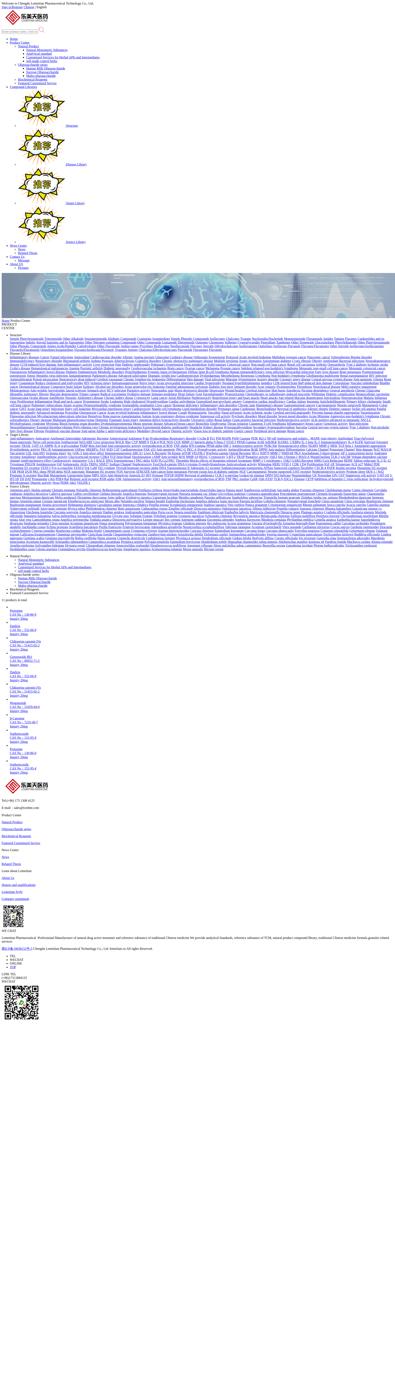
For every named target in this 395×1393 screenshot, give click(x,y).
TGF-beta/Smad (120, 457)
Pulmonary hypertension (167, 364)
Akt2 (72, 482)
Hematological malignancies (49, 368)
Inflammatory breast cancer (305, 423)
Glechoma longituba (39, 512)
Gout (198, 394)
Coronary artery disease (295, 379)
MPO (95, 475)
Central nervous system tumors (328, 427)
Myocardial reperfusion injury (111, 409)
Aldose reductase (364, 460)
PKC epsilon (240, 479)
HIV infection (378, 375)
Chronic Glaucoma (367, 390)
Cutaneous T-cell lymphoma (267, 423)
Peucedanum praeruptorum (297, 494)
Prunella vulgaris (288, 508)
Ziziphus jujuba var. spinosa (319, 497)
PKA (297, 453)
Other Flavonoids (108, 346)
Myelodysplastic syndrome (27, 423)
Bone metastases (350, 372)
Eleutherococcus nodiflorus (168, 545)
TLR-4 (154, 442)
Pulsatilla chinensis (88, 490)
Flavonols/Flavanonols (25, 350)
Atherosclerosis (124, 361)
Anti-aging (88, 431)
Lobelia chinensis (274, 501)
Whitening (318, 394)
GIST (22, 409)
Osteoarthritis (336, 364)
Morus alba (112, 501)
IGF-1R (329, 464)
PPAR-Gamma (247, 442)
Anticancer (42, 438)
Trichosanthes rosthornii (361, 545)
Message (24, 260)
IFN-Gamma (197, 446)
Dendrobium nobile (214, 541)
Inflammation (43, 401)
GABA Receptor (302, 460)
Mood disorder (267, 416)
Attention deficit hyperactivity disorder (164, 420)
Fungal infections (61, 357)
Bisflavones (161, 346)
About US (16, 264)
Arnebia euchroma (22, 545)
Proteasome (39, 479)
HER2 (276, 464)
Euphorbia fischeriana (180, 501)
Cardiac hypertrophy (207, 383)
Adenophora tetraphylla (166, 527)
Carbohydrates (86, 346)
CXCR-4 (320, 468)
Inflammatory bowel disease (46, 372)
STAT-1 (286, 464)
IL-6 (57, 446)
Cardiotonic (248, 409)
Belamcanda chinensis (275, 516)
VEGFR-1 (83, 482)
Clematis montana (63, 490)
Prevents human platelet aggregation (336, 412)
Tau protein (17, 453)
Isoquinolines (161, 338)
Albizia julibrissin (264, 508)
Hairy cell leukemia (78, 409)
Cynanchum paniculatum (305, 534)
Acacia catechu (356, 505)
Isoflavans (280, 346)
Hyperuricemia (234, 394)
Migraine (232, 379)
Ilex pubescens (216, 523)
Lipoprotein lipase (79, 475)
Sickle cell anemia (364, 409)
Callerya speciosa (60, 494)
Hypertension (247, 379)
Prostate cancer (230, 368)
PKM (20, 471)
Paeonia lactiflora (250, 501)
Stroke (105, 401)
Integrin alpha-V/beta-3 (209, 442)
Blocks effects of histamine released (213, 460)
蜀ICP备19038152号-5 (17, 948)
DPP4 (269, 475)
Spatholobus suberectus (247, 497)
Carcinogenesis (326, 405)
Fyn (54, 468)
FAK (147, 449)
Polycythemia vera (85, 427)
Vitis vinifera (235, 505)
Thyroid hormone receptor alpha (137, 468)
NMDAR (287, 453)
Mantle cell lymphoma (166, 409)
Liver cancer (163, 405)
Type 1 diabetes (359, 427)
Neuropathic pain (162, 390)
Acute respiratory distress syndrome (175, 416)
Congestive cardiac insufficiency (264, 401)
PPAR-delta (55, 471)
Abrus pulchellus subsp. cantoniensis (237, 545)
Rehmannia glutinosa (82, 505)
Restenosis (247, 375)
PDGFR (30, 464)
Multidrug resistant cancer (289, 357)
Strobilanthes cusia (22, 549)
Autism (146, 416)
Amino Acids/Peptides (61, 346)
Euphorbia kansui (348, 519)
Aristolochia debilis (190, 534)
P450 (235, 438)
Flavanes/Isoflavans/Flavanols (94, 350)
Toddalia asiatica (101, 519)
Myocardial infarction (299, 372)
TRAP (240, 457)
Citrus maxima (59, 523)
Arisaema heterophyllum (299, 523)
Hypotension (91, 401)
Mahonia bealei (92, 530)
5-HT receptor (302, 471)
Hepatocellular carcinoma (372, 394)
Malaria (368, 398)
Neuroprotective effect (292, 446)
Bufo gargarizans (129, 508)
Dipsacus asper (290, 512)
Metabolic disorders (111, 372)
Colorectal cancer (238, 364)
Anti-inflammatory (22, 438)
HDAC (203, 457)
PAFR (331, 468)
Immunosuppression (125, 383)
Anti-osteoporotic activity (124, 446)
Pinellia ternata (159, 505)
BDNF (348, 460)
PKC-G (181, 449)
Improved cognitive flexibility (294, 468)
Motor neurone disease (148, 423)
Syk (87, 468)
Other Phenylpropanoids (373, 342)
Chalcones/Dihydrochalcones (157, 350)
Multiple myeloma (226, 361)
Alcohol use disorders (109, 386)
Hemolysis (95, 416)
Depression (216, 390)
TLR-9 (278, 479)
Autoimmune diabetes (276, 361)
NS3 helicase (282, 475)
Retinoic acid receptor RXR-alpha (92, 479)
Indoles (30, 342)
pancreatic (78, 471)
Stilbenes (231, 342)
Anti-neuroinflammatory (177, 479)
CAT (117, 449)
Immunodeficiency (22, 361)
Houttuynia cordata (68, 530)
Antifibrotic (57, 398)
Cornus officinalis (286, 538)
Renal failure (222, 420)
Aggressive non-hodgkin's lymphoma (354, 416)
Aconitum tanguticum (84, 523)
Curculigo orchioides (355, 523)
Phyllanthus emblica (300, 519)
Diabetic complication (340, 394)
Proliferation (25, 401)
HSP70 (264, 453)
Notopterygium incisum (162, 494)
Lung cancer (159, 398)
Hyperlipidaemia (136, 372)
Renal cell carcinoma (301, 364)
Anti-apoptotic (362, 379)
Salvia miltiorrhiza (64, 516)
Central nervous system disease (332, 379)
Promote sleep (355, 471)
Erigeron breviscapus (136, 527)
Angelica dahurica (207, 501)
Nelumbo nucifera (132, 501)
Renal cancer (295, 431)
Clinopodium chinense (100, 545)
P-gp (146, 438)
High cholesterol (134, 401)
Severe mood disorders (293, 416)
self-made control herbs (41, 61)
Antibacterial (69, 442)
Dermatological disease (34, 386)
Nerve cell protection (46, 442)
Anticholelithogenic (333, 401)
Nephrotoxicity (201, 398)
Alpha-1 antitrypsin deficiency (116, 431)
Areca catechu (336, 505)
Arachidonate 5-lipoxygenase (320, 453)
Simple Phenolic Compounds (190, 338)
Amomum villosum (199, 545)
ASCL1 (288, 479)
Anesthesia (293, 390)
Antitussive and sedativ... (293, 438)
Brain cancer (175, 368)
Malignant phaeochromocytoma (73, 420)
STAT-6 (79, 468)
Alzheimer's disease (90, 398)
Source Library (52, 242)
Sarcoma (301, 427)
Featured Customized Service (37, 83)
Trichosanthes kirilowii (338, 534)
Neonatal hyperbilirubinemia (241, 383)
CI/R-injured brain (285, 383)
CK (314, 475)
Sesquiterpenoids (95, 338)
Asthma (96, 361)
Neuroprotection (352, 398)
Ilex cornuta (172, 519)
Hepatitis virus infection (52, 375)
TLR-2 (335, 457)
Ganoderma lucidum (299, 545)
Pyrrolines (146, 346)
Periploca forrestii (328, 516)
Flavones (196, 346)
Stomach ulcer (96, 390)
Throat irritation (237, 423)
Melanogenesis (20, 390)
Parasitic (71, 398)
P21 (212, 438)
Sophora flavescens (247, 519)
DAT (28, 479)
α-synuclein (65, 468)
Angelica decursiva (35, 494)
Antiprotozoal (118, 438)
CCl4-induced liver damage (38, 364)
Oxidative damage (139, 394)
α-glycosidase (70, 446)
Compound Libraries (23, 87)
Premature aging (228, 409)
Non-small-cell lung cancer (268, 364)
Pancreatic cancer (318, 357)
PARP (84, 446)
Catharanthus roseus (154, 508)
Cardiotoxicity (141, 409)
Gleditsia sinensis (194, 523)
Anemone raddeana (193, 519)
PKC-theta (40, 471)
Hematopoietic (197, 412)
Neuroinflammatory (23, 427)
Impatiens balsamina (37, 516)
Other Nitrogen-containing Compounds (110, 342)
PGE (163, 442)
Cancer (44, 357)
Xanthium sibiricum (211, 512)
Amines (132, 350)
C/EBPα (295, 442)
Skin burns (278, 390)
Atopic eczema (73, 405)
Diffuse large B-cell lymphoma (208, 372)
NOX (67, 471)
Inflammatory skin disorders (218, 405)
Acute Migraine (319, 416)
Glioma (378, 379)
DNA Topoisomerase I (120, 460)
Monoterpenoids (294, 338)
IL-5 (317, 442)
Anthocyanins (129, 346)
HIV (87, 383)
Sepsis (31, 375)
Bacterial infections (352, 361)
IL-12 (387, 460)
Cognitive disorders (148, 361)
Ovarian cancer (195, 368)
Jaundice (266, 383)
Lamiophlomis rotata (46, 519)
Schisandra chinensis (219, 516)
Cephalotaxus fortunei (160, 538)
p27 (360, 464)
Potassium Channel (342, 449)
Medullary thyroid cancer (153, 431)
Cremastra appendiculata (262, 494)
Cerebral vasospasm (109, 379)
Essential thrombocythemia (55, 427)
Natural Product (28, 46)
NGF (242, 471)
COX (177, 442)
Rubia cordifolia (85, 538)
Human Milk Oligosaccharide (45, 68)
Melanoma (212, 368)
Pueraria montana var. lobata (198, 494)
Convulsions (341, 383)
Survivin (129, 471)
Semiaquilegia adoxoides (353, 538)
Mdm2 (368, 464)
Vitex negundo (291, 527)
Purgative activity (138, 390)
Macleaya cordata (358, 541)
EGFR (359, 442)
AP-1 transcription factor (357, 453)
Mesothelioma (230, 375)
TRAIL (26, 446)
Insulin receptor (346, 468)
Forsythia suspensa (307, 530)
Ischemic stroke (378, 364)
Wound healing (235, 390)
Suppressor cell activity (215, 416)
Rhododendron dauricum (355, 497)
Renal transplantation (354, 375)
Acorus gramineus (239, 523)
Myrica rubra (76, 508)
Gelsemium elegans (362, 530)
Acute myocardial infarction (175, 383)
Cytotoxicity (142, 398)
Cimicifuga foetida (100, 534)
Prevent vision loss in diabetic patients (213, 471)
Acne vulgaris (266, 386)
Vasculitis (214, 412)
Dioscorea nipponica (207, 508)
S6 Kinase (174, 453)
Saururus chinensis (312, 508)
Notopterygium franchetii (304, 501)
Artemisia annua (30, 501)
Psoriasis (108, 361)
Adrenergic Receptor (95, 438)
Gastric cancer (243, 431)
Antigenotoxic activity (137, 479)
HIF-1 (227, 446)
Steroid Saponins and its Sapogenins (60, 342)
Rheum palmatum (314, 505)
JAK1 (156, 479)
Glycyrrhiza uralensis (232, 494)
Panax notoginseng (111, 523)
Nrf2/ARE (86, 442)
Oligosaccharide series (33, 64)
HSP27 (104, 464)
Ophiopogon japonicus (236, 508)
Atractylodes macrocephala (181, 490)
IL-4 (351, 442)
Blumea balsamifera (338, 508)
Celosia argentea (46, 549)
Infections (57, 409)
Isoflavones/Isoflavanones (367, 346)
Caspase (244, 438)
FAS (102, 449)
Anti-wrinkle (38, 390)
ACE (354, 464)
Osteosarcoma (19, 398)
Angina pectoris (144, 357)
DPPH (263, 449)
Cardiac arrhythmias (182, 401)
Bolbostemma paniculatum (119, 490)
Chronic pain (246, 405)
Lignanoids (169, 342)
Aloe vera (24, 519)
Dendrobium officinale (217, 538)
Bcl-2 (262, 438)
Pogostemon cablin (328, 523)
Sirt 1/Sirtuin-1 (288, 457)
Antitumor (135, 438)
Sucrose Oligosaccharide (42, 72)
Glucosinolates (324, 342)
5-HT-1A (37, 446)
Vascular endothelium (364, 383)
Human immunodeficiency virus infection (257, 372)
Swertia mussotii (278, 534)
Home (14, 39)
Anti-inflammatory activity (74, 364)
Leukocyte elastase (251, 475)
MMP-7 (275, 453)
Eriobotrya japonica (139, 497)
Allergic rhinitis (317, 409)
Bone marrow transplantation (122, 416)
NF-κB (271, 438)
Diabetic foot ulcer (221, 386)
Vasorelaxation (370, 412)
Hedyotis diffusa (263, 538)
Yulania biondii (155, 501)
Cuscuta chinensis (202, 530)
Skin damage (195, 379)
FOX (119, 471)
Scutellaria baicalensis (83, 527)
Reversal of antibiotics (292, 409)
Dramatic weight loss (162, 375)
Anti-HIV (39, 453)
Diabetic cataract (340, 409)
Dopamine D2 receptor (372, 468)
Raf (66, 479)
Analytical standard (39, 53)
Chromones (216, 342)
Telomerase (342, 464)
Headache (196, 427)
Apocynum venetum (53, 508)
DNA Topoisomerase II (174, 468)
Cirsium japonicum (54, 501)
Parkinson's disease (104, 375)
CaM (93, 468)
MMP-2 (324, 446)
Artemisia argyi (20, 490)
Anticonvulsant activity (241, 464)
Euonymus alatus (354, 494)
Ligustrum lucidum (165, 497)
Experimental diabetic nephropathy (166, 427)
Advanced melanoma (50, 412)
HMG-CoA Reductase (328, 460)
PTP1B (169, 475)
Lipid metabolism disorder (199, 409)
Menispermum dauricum (38, 497)
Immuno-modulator (164, 394)
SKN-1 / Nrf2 (375, 471)
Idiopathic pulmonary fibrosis (29, 394)
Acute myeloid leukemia (255, 357)
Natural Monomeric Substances (47, 50)
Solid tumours (217, 364)
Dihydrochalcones (226, 346)
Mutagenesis (370, 405)
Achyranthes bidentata (49, 545)
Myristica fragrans (170, 523)
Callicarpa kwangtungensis (38, 534)
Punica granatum (256, 505)
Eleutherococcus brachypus (104, 549)
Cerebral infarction (258, 390)
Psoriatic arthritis (91, 368)
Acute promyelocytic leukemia (144, 386)
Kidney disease (213, 427)
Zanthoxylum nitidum (162, 534)
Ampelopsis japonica (137, 549)
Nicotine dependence (315, 390)
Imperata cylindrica (135, 505)
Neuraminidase (301, 475)
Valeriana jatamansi (238, 527)
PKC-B (46, 449)
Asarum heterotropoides (173, 530)
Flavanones (200, 350)
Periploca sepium (132, 541)
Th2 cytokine (106, 468)
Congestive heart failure (66, 386)
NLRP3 (313, 446)
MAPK (315, 438)
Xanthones (283, 342)
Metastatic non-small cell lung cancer (323, 368)
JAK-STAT (265, 479)
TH (22, 479)
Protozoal (232, 357)
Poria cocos (165, 512)
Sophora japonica (215, 505)
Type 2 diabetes (356, 364)
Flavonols (215, 350)
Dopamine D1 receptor (25, 468)
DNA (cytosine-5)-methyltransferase (202, 464)
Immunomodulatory (334, 442)
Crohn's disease (20, 368)
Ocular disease (39, 398)
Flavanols (294, 346)
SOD (109, 449)
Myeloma (52, 423)
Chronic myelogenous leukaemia (120, 427)
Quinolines (265, 346)
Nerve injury (147, 383)
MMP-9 (144, 442)
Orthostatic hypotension (209, 357)
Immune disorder (245, 386)
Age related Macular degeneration (300, 398)
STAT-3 (231, 442)
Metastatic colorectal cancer (367, 368)
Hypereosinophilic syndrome (102, 405)
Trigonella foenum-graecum (281, 497)
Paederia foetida (335, 541)
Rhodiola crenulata (273, 519)
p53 (153, 449)
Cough (182, 412)
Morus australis (193, 549)
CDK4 (104, 457)
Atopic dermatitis (250, 361)
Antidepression (46, 464)
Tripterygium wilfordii (25, 508)
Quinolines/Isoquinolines (57, 350)
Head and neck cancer (67, 401)
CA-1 (91, 460)
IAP (59, 464)
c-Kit (51, 479)
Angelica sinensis (90, 512)
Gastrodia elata (326, 538)
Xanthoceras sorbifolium (260, 490)
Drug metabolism (195, 364)
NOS (170, 442)
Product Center (20, 42)
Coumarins (144, 338)
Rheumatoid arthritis (76, 361)
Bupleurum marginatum (25, 505)
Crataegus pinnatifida (334, 530)
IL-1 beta (307, 442)
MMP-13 (188, 442)
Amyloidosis (332, 398)
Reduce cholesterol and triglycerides (59, 383)
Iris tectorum (307, 538)
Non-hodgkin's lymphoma (288, 375)
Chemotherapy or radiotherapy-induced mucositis (277, 394)
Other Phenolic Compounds (28, 346)
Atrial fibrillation (179, 398)
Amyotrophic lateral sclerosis (67, 390)
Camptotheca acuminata (104, 541)
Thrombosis (304, 386)
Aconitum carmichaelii (266, 527)
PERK (64, 482)
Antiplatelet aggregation (370, 446)
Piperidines (268, 342)
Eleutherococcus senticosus (86, 501)
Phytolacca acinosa (188, 538)
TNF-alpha (181, 446)
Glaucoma (162, 357)
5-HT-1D (383, 475)
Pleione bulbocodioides (329, 545)
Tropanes (121, 350)
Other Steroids (339, 346)
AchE (260, 442)
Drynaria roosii (75, 545)
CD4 (303, 464)
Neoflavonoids (180, 346)
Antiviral (370, 442)
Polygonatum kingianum (141, 523)
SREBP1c (92, 449)
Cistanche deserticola (131, 538)
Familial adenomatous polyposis (187, 386)
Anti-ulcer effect (93, 453)
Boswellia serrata (273, 545)
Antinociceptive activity (247, 446)
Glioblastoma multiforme (322, 375)
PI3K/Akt (270, 446)
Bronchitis (202, 423)
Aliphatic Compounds (121, 338)
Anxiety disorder (268, 379)
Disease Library (52, 164)
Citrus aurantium (332, 501)
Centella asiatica (325, 519)
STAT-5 (46, 468)
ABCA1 (137, 453)
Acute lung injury (38, 409)
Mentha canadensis (190, 497)
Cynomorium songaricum (285, 505)
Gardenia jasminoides (364, 527)
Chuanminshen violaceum (130, 534)
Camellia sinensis (378, 505)
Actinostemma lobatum (166, 549)
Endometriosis (87, 372)
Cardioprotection (188, 375)
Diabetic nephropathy (136, 364)
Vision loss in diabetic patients (213, 431)
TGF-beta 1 (345, 446)
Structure (48, 125)
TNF (228, 479)
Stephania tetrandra (36, 523)
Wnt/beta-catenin (217, 453)
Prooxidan (71, 412)
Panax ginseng (106, 538)
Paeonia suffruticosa (217, 497)
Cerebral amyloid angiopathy (292, 412)
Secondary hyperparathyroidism (274, 427)
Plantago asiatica (312, 512)
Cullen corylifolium (86, 494)
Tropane (245, 338)
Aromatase (245, 460)
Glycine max (120, 516)
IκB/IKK (271, 442)
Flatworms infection (23, 416)
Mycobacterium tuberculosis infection (62, 416)
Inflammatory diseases (24, 357)
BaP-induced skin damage (315, 383)
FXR (13, 471)
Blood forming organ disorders (79, 423)
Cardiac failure (296, 401)
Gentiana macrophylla (59, 538)
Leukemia (116, 401)
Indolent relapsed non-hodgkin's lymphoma (269, 368)
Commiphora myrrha (72, 549)
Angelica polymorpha (74, 519)
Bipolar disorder (361, 357)
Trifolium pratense (165, 516)
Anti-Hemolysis (117, 475)
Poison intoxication (45, 379)
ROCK (119, 442)
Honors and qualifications (18, 885)
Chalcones (232, 338)
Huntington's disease (269, 405)
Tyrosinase (17, 464)
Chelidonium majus (338, 490)
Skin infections (358, 423)
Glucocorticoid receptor (84, 457)
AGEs (84, 464)
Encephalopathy (213, 394)
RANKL (283, 442)
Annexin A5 (137, 475)
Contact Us (17, 256)
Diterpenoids (186, 342)
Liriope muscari (153, 519)
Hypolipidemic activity (25, 449)
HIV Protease (154, 475)
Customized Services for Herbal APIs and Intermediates (63, 57)
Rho (128, 442)
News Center (18, 245)
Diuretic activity (181, 431)
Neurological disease (327, 386)
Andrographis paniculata (141, 512)
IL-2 (380, 460)
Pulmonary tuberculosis (46, 405)
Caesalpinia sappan (109, 505)
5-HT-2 (231, 457)
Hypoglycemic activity (212, 449)
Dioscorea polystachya (127, 519)
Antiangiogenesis (80, 375)
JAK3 (273, 457)
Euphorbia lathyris (237, 512)
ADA (103, 475)
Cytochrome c (273, 460)
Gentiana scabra (33, 538)
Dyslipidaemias (210, 375)
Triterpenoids (53, 338)
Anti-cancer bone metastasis (168, 471)
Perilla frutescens (110, 527)
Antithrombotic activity (52, 457)
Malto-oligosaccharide (41, 76)
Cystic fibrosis (301, 361)
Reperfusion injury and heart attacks (236, 398)
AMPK (48, 446)
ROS (182, 457)
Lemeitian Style (12, 892)
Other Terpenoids (302, 342)
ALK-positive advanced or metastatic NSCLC (341, 420)
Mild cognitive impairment (359, 386)
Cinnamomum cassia (116, 530)
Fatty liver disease (327, 372)
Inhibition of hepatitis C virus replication (341, 479)
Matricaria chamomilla (265, 512)
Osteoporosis (18, 372)
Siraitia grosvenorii (54, 505)
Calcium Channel (317, 449)
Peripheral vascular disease (63, 431)
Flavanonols (314, 338)
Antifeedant (330, 361)
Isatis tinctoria (229, 501)
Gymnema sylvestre (144, 530)
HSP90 (179, 475)
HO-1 (255, 453)
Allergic (127, 357)
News (21, 249)
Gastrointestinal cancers (299, 405)
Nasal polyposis (231, 412)
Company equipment (15, 899)
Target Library (51, 203)
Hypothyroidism (157, 401)
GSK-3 (77, 453)
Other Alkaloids (73, 338)
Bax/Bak (43, 475)
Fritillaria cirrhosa (150, 490)
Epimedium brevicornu (185, 541)
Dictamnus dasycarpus (92, 497)
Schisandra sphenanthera (71, 541)
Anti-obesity (328, 438)
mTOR (186, 453)
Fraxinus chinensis (312, 490)
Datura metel (234, 490)
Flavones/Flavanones (315, 346)
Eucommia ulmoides (220, 519)
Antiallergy (28, 457)
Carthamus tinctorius (316, 527)
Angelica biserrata (134, 494)
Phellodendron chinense (101, 508)
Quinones (201, 342)
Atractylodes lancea (212, 490)
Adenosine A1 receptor (205, 468)
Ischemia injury (101, 383)
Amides (328, 338)
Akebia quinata (41, 490)
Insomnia (313, 401)
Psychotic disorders (244, 416)
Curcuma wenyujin (65, 512)
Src (69, 453)
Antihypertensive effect (36, 460)
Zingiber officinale (180, 508)
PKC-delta (143, 460)
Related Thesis (27, 253)
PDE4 (59, 479)
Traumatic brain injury (123, 420)
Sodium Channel (120, 464)
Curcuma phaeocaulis (280, 530)
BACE (100, 460)
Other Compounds (149, 342)
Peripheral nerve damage (270, 431)
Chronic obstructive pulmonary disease (187, 361)
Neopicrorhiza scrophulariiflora (203, 527)
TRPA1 (94, 464)
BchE (254, 449)
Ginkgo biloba (241, 538)
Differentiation (176, 379)
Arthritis (321, 364)
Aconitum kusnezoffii (40, 541)
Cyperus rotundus (43, 530)
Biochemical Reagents (33, 79)
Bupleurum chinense (379, 501)
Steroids (208, 346)
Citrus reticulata (354, 501)
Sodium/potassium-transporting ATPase (247, 468)
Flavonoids (185, 350)
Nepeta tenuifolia (185, 512)
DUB (28, 471)
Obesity (317, 361)
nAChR (346, 457)
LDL (29, 453)
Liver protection (104, 364)
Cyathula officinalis (337, 512)
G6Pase (80, 449)
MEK (334, 446)
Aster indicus (116, 497)
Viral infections (214, 379)
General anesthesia (342, 390)
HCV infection (116, 390)
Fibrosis (39, 431)
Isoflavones (217, 338)
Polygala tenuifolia (156, 541)
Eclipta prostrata (57, 527)
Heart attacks (269, 398)
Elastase (299, 479)
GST (341, 475)
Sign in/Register (12, 7)
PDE (377, 464)
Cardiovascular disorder (106, 357)
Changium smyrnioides (71, 534)
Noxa (56, 482)
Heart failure (186, 394)
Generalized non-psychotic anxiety (219, 401)
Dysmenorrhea (286, 386)
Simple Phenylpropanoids (27, 338)
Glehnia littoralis (111, 494)
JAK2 (287, 460)
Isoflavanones (248, 346)
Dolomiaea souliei (216, 534)
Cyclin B (203, 438)
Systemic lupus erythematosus (167, 372)
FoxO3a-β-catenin (165, 464)
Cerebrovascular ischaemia (149, 368)
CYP (135, 442)
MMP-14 (192, 457)
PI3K (254, 438)
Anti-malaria (276, 449)
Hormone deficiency (186, 405)
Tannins (339, 338)
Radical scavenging (113, 394)
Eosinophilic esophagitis (138, 405)
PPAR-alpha (214, 446)
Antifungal (57, 438)
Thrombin (182, 460)
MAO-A (304, 457)
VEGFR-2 (198, 453)
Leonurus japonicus (191, 516)
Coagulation (26, 383)
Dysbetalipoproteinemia (116, 423)
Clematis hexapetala (329, 494)
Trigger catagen (89, 394)
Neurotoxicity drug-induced (77, 379)
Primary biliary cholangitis (364, 401)
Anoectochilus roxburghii (133, 545)
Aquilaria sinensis (362, 512)
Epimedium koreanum (229, 530)
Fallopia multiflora (303, 516)
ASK (118, 479)
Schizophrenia (340, 357)
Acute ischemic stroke (257, 412)
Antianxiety (79, 460)
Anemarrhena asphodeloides (247, 534)
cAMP (156, 457)
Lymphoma (262, 375)
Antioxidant (81, 357)
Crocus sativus (340, 527)
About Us (8, 878)
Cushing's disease (181, 357)
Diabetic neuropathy (116, 368)
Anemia (74, 368)
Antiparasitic (70, 464)
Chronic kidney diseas (118, 398)
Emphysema (218, 423)
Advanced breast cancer (179, 423)
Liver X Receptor (155, 453)
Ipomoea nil (316, 541)
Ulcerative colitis (202, 420)
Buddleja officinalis (367, 534)
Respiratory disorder (48, 361)
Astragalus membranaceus (94, 516)
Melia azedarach (65, 497)
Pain (118, 364)
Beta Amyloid (98, 446)
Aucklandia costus (34, 527)
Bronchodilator (266, 409)
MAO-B (385, 449)
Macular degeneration (64, 394)
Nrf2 (376, 449)
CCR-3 (219, 475)
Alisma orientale (382, 541)
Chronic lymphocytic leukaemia (145, 379)
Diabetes (71, 372)
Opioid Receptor (240, 453)
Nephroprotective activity (293, 420)
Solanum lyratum (141, 516)
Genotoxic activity (336, 423)
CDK (295, 464)
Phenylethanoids (346, 342)
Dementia (101, 420)
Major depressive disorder (191, 390)
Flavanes (351, 338)
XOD (154, 460)
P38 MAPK (223, 438)
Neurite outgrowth (349, 405)
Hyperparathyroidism (238, 427)
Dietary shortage (41, 420)
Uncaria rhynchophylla (267, 523)
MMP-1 (258, 460)
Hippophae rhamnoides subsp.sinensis (253, 541)
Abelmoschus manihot (293, 541)
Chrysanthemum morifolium (359, 516)
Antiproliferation (21, 379)
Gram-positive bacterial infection (254, 420)
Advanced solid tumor (132, 375)
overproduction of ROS (157, 446)
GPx (335, 475)
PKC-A (191, 449)
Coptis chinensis (362, 490)
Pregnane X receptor (23, 475)
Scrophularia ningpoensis (186, 505)
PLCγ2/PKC (167, 460)
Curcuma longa (255, 530)
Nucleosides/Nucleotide (267, 338)
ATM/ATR (143, 471)
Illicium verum (214, 549)
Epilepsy (88, 386)
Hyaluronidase (160, 438)
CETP (310, 479)
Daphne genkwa (113, 512)
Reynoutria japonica (246, 516)
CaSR (254, 479)
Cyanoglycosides (249, 342)
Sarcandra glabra (288, 490)
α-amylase (231, 475)
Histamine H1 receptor (101, 471)
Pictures (23, 267)
